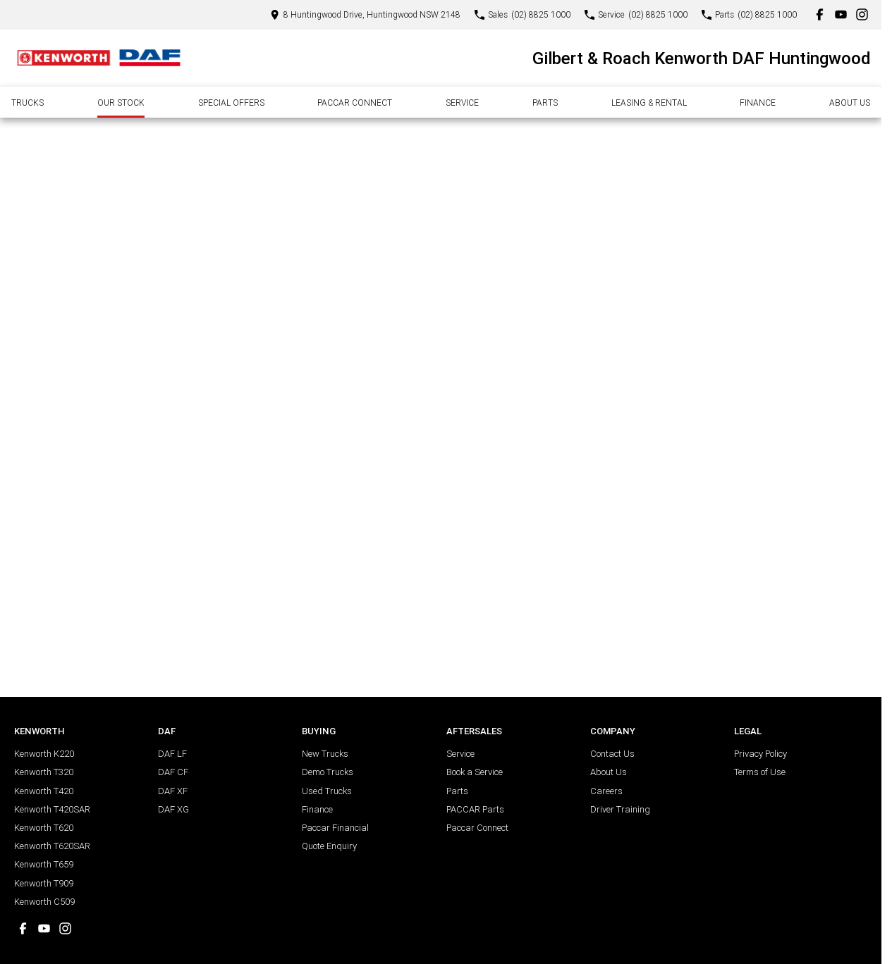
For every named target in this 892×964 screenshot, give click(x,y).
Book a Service (474, 772)
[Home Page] (99, 57)
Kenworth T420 (43, 791)
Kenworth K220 (44, 754)
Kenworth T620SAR (52, 846)
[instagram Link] (862, 14)
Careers (606, 791)
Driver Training (620, 809)
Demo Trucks (327, 772)
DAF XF (173, 791)
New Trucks (325, 754)
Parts (545, 102)
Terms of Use (760, 772)
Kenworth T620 (43, 828)
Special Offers (231, 102)
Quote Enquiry (329, 846)
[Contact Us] (365, 14)
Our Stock (121, 102)
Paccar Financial (335, 828)
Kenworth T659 (43, 864)
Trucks (27, 102)
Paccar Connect (354, 102)
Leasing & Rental (649, 102)
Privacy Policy (760, 754)
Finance (758, 102)
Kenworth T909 (43, 883)
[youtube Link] (841, 14)
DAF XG (173, 809)
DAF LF (172, 754)
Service (462, 102)
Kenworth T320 (43, 772)
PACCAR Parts (475, 809)
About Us (849, 102)
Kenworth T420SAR (52, 809)
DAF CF (173, 772)
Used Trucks (327, 791)
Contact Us (612, 754)
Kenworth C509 (44, 902)
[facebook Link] (820, 14)
